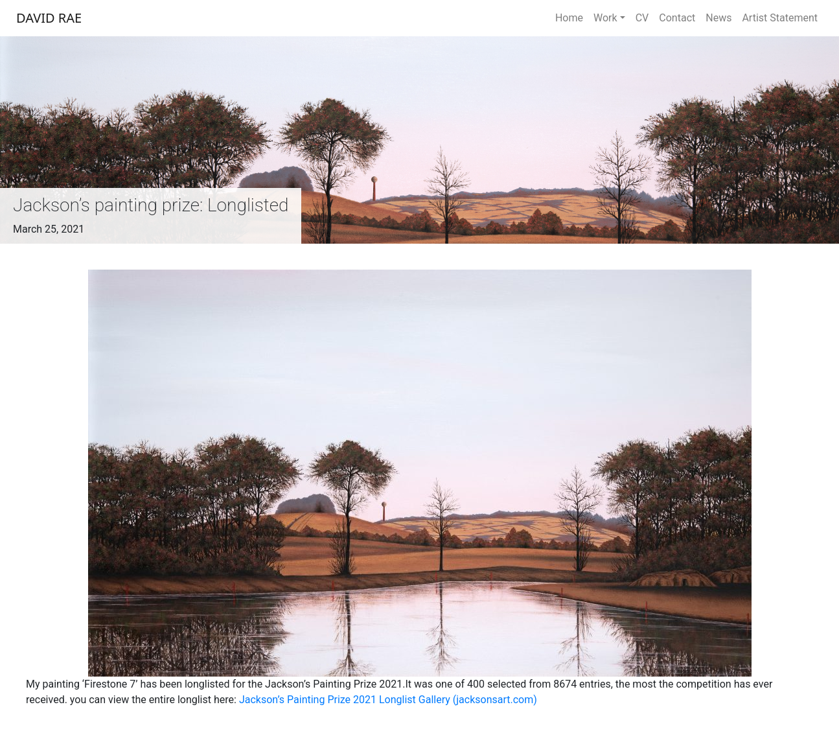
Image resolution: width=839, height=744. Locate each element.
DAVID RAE (49, 18)
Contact (677, 18)
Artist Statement (780, 18)
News (718, 18)
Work (605, 18)
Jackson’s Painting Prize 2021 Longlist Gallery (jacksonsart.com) (388, 699)
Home (569, 18)
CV (642, 18)
